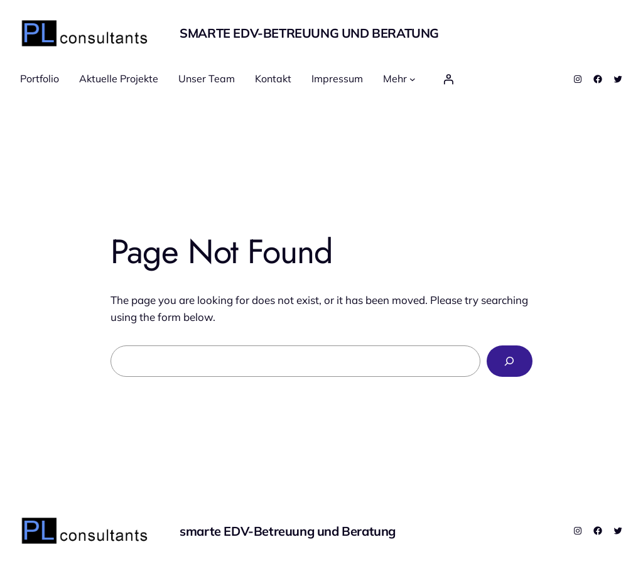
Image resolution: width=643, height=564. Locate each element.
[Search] (509, 361)
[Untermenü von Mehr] (412, 79)
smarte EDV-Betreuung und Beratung (309, 33)
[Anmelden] (448, 79)
